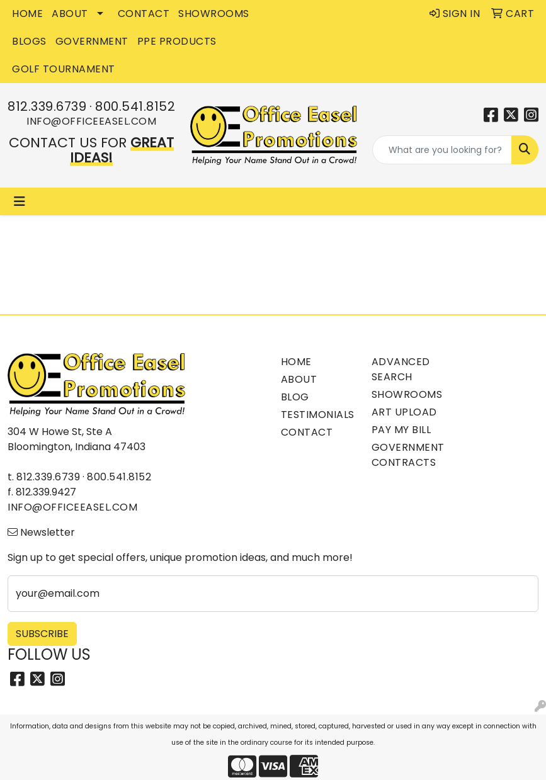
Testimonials (318, 414)
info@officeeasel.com (91, 121)
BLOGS (29, 41)
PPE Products (177, 41)
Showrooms (407, 394)
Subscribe (42, 633)
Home (296, 361)
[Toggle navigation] (19, 201)
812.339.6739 (47, 106)
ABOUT (70, 13)
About (299, 379)
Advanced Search (401, 369)
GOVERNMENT (91, 41)
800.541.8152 (135, 106)
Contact (307, 432)
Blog (295, 397)
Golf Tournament (63, 69)
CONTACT (144, 13)
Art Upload (404, 412)
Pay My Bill (401, 429)
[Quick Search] (442, 149)
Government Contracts (408, 455)
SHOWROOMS (213, 13)
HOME (27, 13)
